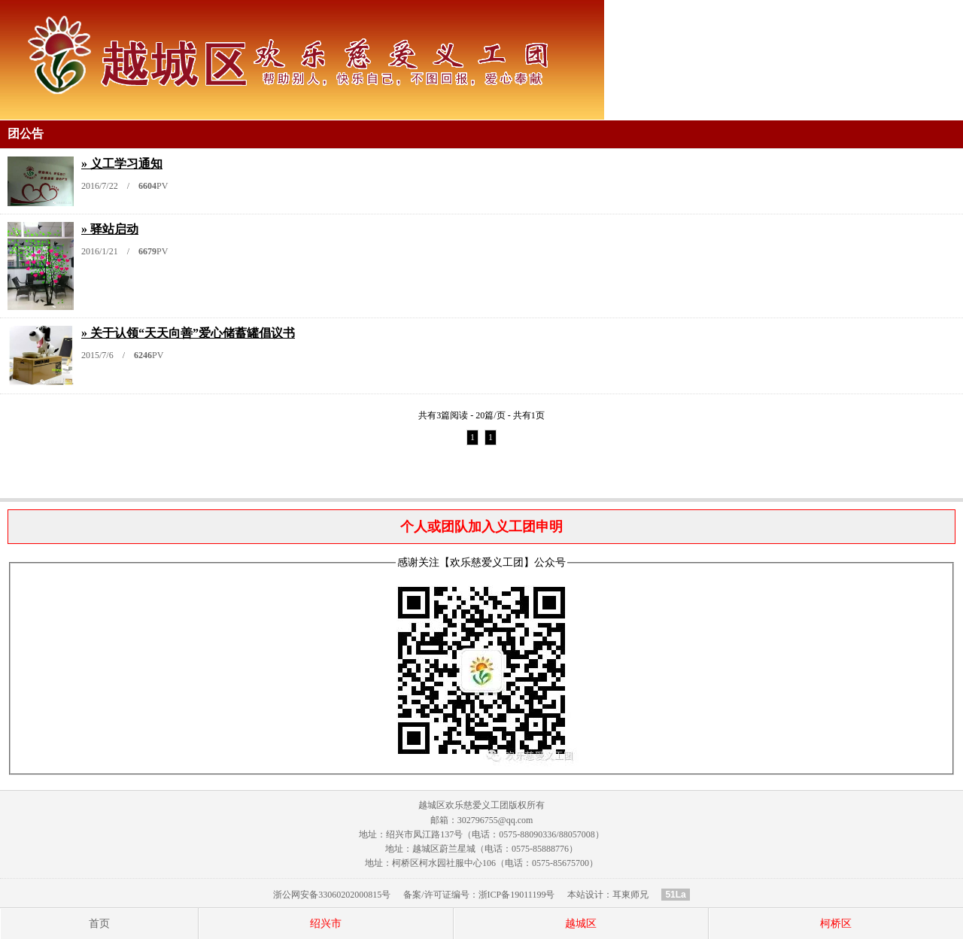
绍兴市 (326, 923)
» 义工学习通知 (122, 163)
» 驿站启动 (109, 229)
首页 (99, 923)
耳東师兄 (630, 894)
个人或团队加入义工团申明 (481, 526)
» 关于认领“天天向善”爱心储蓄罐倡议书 (188, 333)
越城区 (581, 923)
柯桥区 (836, 923)
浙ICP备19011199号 (516, 894)
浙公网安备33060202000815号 (331, 894)
